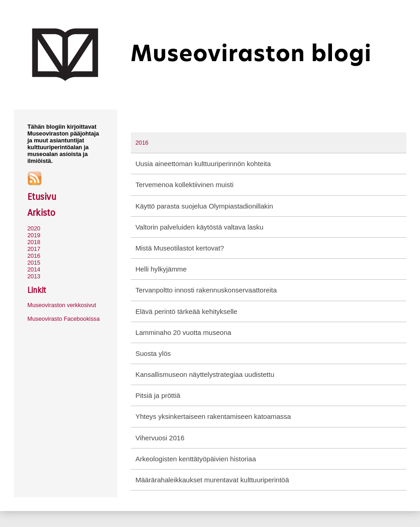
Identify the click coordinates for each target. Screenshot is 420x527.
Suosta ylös (153, 353)
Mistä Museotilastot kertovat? (179, 248)
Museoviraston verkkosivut (61, 305)
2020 (33, 228)
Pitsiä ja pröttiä (157, 395)
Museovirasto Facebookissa (63, 318)
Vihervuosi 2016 (159, 438)
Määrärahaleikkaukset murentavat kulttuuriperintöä (212, 480)
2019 (33, 235)
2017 (33, 248)
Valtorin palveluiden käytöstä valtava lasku (199, 227)
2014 (33, 269)
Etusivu (41, 197)
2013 (33, 276)
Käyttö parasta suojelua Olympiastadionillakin (204, 206)
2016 (33, 255)
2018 (33, 242)
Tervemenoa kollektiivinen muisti (184, 184)
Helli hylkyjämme (161, 269)
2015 (33, 262)
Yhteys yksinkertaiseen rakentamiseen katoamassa (213, 416)
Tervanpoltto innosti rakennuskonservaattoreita (206, 290)
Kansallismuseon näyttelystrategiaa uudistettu (204, 374)
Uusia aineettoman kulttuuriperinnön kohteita (203, 163)
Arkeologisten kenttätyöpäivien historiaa (195, 459)
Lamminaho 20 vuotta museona (183, 332)
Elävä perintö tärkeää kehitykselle (186, 311)
